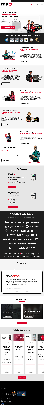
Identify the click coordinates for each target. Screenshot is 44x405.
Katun (22, 253)
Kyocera (27, 253)
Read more (5, 83)
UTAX (24, 254)
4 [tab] (17, 291)
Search (37, 4)
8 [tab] (22, 291)
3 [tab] (16, 291)
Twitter (4, 394)
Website (5, 0)
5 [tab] (18, 291)
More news (22, 377)
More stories (22, 323)
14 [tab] (28, 291)
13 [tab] (27, 291)
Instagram (11, 394)
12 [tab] (26, 291)
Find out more (25, 103)
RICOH (38, 253)
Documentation (27, 0)
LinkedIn (2, 394)
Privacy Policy (4, 388)
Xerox (28, 254)
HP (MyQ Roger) (35, 254)
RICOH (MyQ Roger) (35, 256)
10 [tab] (24, 291)
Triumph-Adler (18, 254)
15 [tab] (29, 291)
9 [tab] (23, 291)
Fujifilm (14, 253)
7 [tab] (20, 291)
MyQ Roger (13, 206)
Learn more (24, 61)
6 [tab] (19, 291)
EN (32, 4)
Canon (5, 253)
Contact (38, 0)
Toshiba (11, 254)
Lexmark (33, 253)
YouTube (8, 394)
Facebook (6, 394)
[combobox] (32, 4)
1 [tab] (14, 291)
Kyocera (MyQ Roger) (9, 256)
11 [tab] (25, 291)
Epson (9, 253)
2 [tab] (15, 291)
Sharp (6, 254)
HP (19, 253)
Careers (2, 385)
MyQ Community (16, 0)
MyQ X (12, 187)
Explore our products (8, 27)
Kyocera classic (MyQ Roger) (22, 256)
